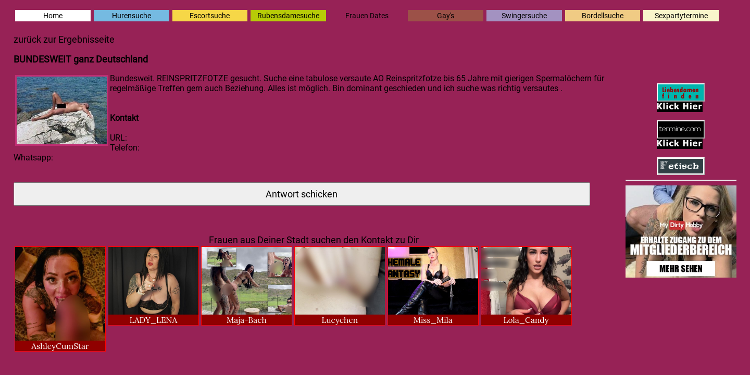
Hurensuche (131, 15)
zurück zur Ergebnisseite (64, 39)
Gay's (445, 15)
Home (53, 15)
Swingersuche (524, 15)
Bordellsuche (602, 15)
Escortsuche (210, 15)
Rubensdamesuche (288, 15)
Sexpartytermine (681, 15)
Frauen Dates (367, 15)
